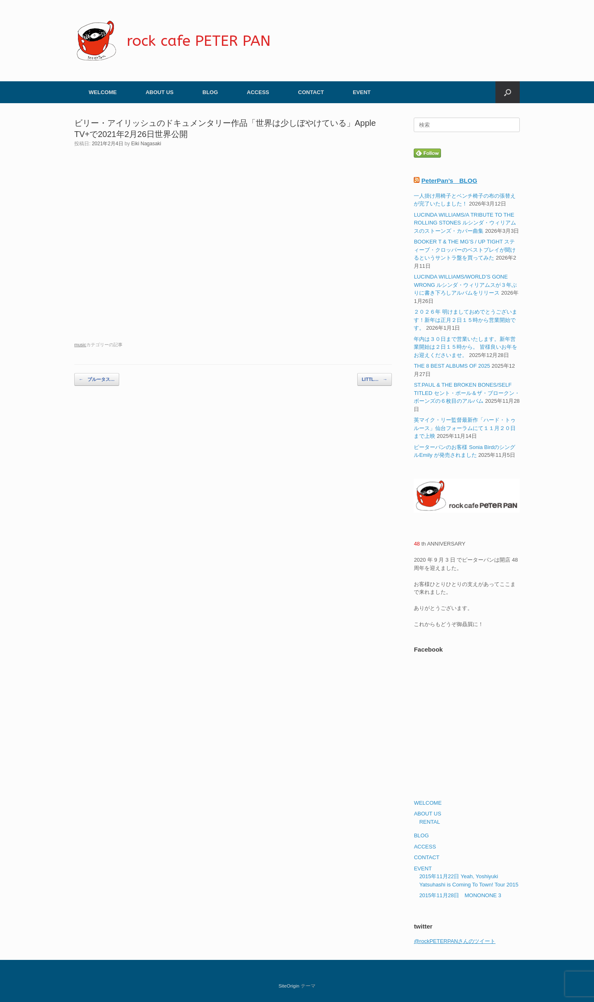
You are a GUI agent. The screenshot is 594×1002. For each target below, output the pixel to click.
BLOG (210, 92)
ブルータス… (97, 379)
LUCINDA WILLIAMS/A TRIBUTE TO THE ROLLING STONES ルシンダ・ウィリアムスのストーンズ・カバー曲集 (465, 223)
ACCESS (258, 92)
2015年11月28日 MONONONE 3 (460, 895)
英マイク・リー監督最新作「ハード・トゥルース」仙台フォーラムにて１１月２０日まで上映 (465, 428)
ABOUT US (160, 92)
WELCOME (103, 92)
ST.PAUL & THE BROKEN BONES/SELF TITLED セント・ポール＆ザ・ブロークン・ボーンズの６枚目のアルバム (466, 393)
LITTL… (374, 379)
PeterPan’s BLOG (449, 180)
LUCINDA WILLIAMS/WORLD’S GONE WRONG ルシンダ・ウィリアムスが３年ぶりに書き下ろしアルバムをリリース (465, 285)
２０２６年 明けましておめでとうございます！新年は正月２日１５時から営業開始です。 (465, 320)
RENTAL (429, 822)
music (80, 344)
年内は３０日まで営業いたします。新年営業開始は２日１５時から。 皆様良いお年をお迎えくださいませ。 (465, 347)
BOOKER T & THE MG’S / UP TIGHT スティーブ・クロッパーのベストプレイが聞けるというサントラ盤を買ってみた (465, 250)
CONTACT (311, 92)
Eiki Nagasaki (146, 144)
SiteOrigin (288, 985)
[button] (507, 92)
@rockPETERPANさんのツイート (454, 941)
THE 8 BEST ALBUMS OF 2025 (452, 366)
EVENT (361, 92)
